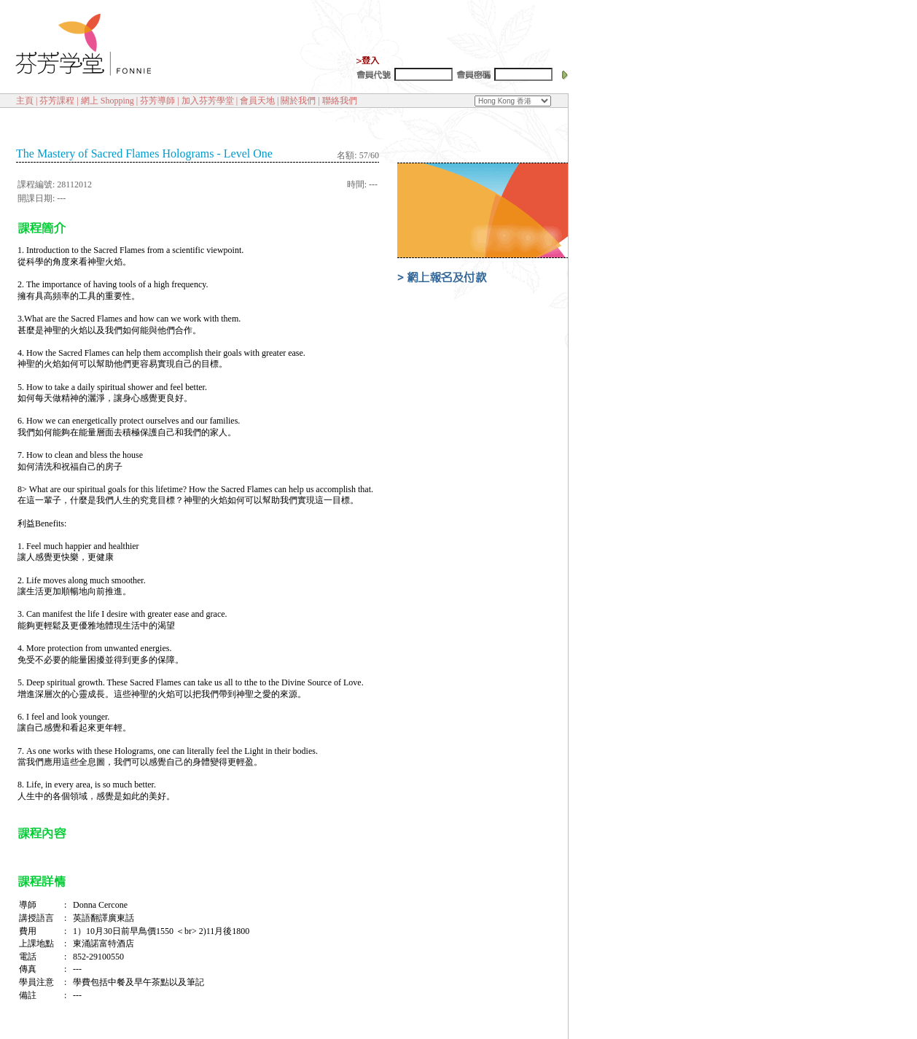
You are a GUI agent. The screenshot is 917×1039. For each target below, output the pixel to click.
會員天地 (257, 101)
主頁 (25, 101)
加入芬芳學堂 (208, 101)
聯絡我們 (339, 101)
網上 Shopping (107, 101)
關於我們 (298, 101)
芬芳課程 (56, 101)
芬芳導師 (157, 101)
